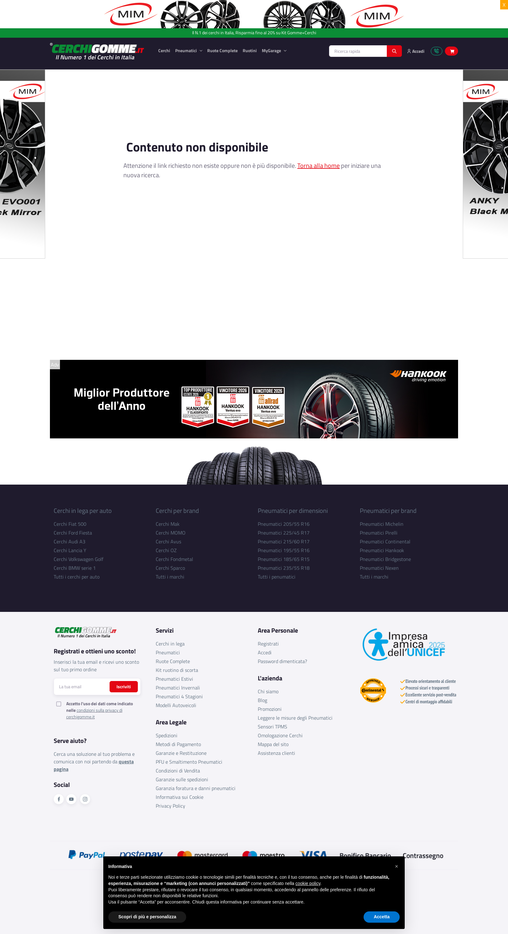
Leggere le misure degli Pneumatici (295, 718)
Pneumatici (186, 50)
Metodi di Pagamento (178, 744)
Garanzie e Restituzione (181, 753)
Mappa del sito (273, 744)
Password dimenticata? (282, 661)
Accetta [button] (382, 916)
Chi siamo (268, 691)
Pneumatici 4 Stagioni (179, 696)
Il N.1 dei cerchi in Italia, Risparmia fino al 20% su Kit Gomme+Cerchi (254, 33)
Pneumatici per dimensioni (293, 510)
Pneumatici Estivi (174, 679)
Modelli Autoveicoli (176, 705)
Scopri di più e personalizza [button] (147, 916)
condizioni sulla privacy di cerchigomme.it (94, 713)
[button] (397, 866)
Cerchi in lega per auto (83, 510)
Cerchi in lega (170, 643)
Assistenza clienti (276, 753)
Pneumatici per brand (388, 510)
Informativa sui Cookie (179, 797)
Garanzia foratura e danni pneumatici (195, 788)
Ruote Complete (222, 50)
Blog (262, 700)
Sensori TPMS (272, 726)
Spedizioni (166, 735)
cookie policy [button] (307, 883)
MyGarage (272, 50)
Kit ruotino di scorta (177, 670)
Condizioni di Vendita (178, 770)
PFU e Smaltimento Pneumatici (189, 762)
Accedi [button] (415, 51)
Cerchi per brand (177, 510)
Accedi (265, 652)
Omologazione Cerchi (280, 735)
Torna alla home (318, 165)
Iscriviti (123, 686)
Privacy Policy (170, 806)
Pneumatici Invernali (178, 687)
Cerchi (164, 50)
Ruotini (250, 50)
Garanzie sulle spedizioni (182, 779)
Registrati (268, 643)
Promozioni (270, 709)
